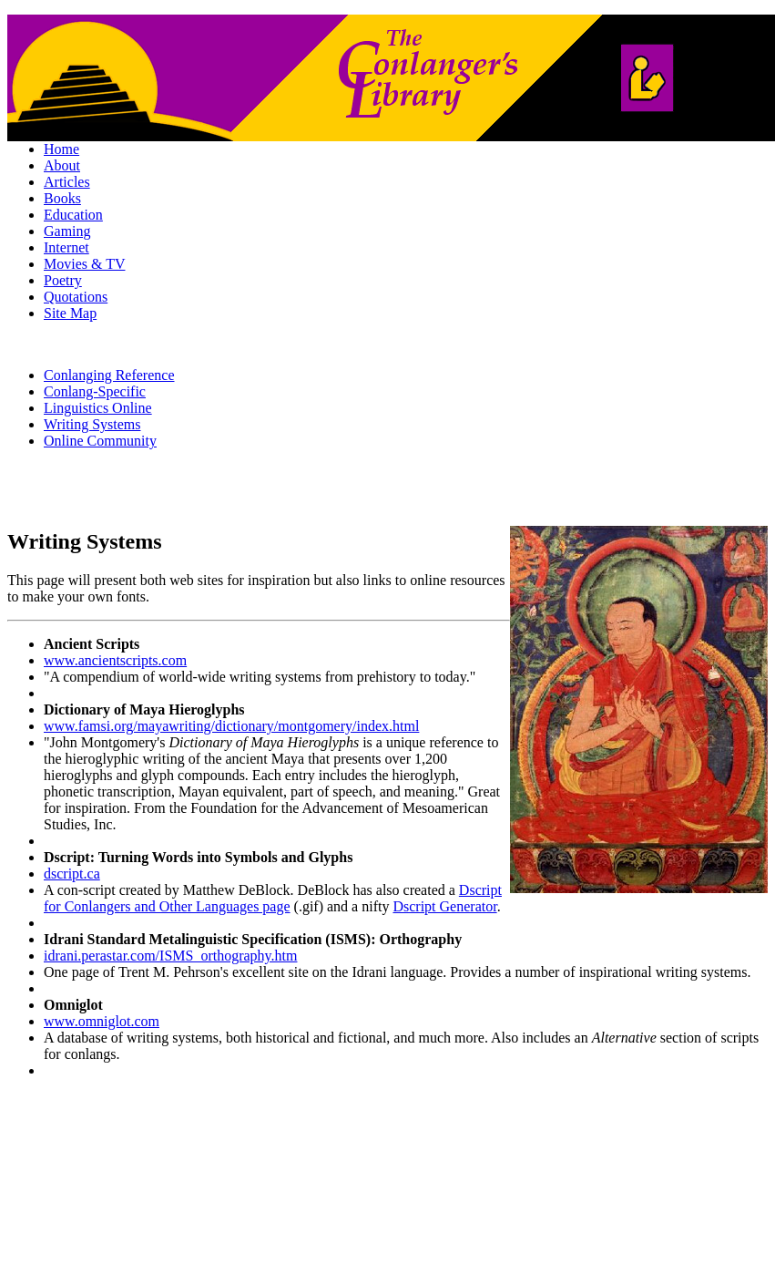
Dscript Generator (444, 906)
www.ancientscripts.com (115, 660)
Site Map (70, 313)
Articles (67, 182)
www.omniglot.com (101, 1021)
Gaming (67, 231)
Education (73, 214)
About (62, 165)
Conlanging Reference (109, 375)
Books (62, 198)
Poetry (63, 280)
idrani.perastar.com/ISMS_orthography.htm (170, 955)
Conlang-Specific (95, 391)
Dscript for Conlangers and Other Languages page (273, 898)
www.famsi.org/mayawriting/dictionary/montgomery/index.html (231, 726)
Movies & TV (84, 264)
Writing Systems (92, 424)
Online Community (100, 440)
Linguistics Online (98, 408)
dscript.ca (72, 873)
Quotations (75, 296)
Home (61, 149)
